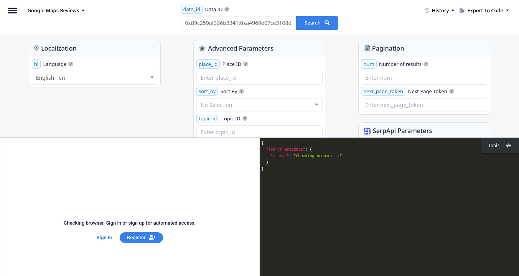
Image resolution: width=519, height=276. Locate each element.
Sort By (220, 91)
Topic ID (221, 118)
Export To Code (484, 10)
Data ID (205, 9)
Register (141, 237)
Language (53, 64)
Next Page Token (407, 91)
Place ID (222, 64)
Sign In (104, 237)
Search (317, 22)
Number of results (394, 64)
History (440, 10)
